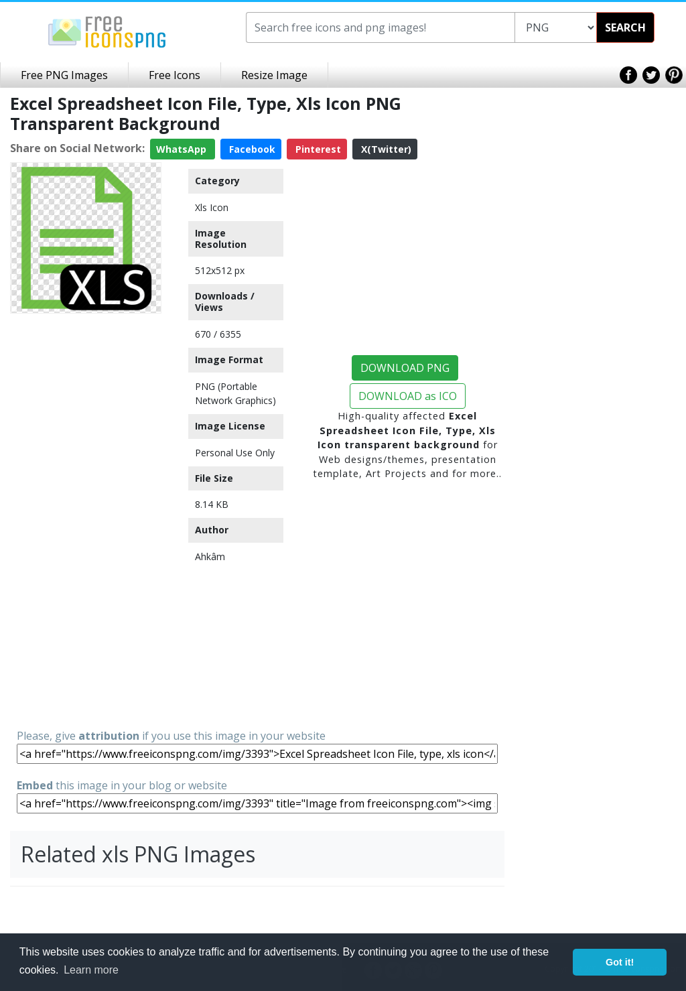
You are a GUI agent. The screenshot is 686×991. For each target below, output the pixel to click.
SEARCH (625, 27)
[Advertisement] (85, 520)
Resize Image (274, 75)
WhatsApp (182, 149)
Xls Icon (211, 207)
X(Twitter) (384, 149)
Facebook (250, 149)
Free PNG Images (64, 75)
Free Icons (174, 75)
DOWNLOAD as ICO (407, 396)
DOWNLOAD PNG (405, 367)
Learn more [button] (91, 970)
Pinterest (317, 149)
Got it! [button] (620, 962)
